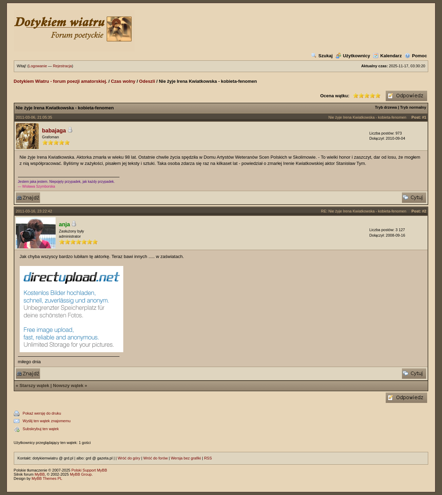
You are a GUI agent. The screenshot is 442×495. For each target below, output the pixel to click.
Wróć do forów (155, 458)
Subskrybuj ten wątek (41, 429)
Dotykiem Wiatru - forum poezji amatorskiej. (60, 81)
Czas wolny (123, 81)
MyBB (40, 474)
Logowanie (38, 66)
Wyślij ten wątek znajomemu (47, 421)
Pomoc (416, 55)
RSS (208, 458)
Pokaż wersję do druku (42, 413)
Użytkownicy (353, 55)
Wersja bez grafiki (186, 458)
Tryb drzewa (386, 107)
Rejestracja (62, 66)
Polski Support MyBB (89, 470)
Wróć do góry (129, 458)
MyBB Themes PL (47, 478)
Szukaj (322, 55)
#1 (424, 117)
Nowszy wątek (68, 385)
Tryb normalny (413, 107)
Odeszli (147, 81)
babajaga (54, 130)
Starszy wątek (34, 385)
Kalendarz (387, 55)
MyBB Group (81, 474)
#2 (424, 211)
